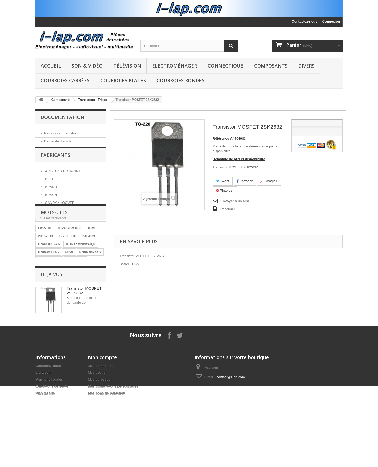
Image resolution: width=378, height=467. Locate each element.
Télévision (127, 66)
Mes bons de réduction (106, 457)
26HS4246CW (49, 295)
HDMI (91, 255)
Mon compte (102, 421)
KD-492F (89, 263)
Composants (270, 66)
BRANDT (51, 189)
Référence (221, 139)
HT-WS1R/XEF (69, 255)
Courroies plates (123, 80)
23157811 (45, 263)
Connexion (331, 21)
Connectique (225, 66)
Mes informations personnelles (113, 451)
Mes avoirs (97, 437)
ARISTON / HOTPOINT (62, 173)
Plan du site (45, 457)
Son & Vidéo (87, 66)
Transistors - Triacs (92, 100)
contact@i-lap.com (231, 441)
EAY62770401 (72, 310)
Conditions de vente (51, 451)
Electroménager (174, 66)
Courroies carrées (65, 80)
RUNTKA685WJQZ (81, 271)
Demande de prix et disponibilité (239, 159)
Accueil (51, 66)
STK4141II (74, 295)
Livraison (43, 437)
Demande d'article (57, 139)
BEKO (49, 181)
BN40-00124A (49, 271)
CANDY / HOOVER (59, 204)
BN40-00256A (49, 302)
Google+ (268, 181)
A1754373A (75, 287)
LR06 (69, 279)
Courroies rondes (180, 80)
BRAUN (50, 197)
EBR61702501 (49, 287)
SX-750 (94, 302)
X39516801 (47, 310)
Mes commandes (102, 430)
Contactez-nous (304, 21)
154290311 (74, 302)
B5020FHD (67, 263)
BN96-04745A (90, 279)
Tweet (222, 181)
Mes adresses (99, 444)
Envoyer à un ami (234, 201)
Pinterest (224, 191)
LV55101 (45, 255)
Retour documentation (61, 131)
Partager (245, 181)
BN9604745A (48, 279)
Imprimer (227, 209)
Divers (306, 66)
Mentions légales (49, 444)
